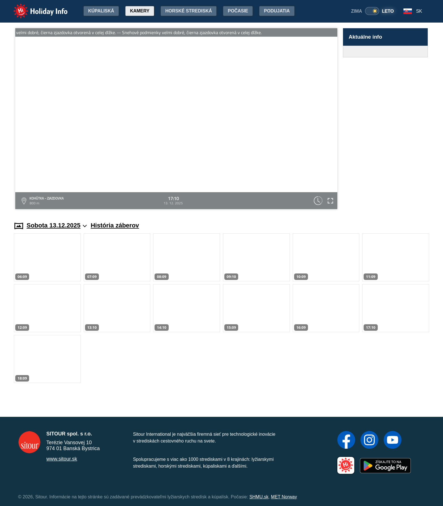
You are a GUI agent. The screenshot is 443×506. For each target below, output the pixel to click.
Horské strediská (188, 10)
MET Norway (284, 496)
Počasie (238, 10)
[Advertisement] (385, 134)
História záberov (115, 225)
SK (419, 11)
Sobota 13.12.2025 (57, 225)
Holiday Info (35, 7)
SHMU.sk (259, 496)
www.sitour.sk (61, 459)
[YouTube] (392, 440)
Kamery (139, 10)
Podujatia (277, 10)
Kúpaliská (101, 10)
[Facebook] (346, 440)
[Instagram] (369, 440)
